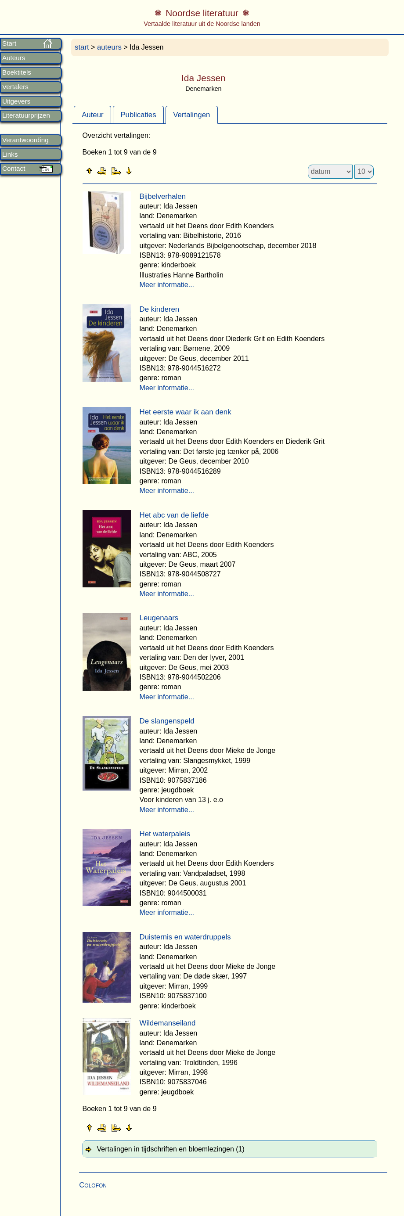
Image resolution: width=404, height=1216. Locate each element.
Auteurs (13, 57)
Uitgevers (16, 101)
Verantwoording (25, 140)
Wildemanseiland (168, 1023)
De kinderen (160, 309)
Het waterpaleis (165, 834)
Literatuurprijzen (26, 115)
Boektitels (16, 72)
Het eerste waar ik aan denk (185, 412)
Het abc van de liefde (174, 515)
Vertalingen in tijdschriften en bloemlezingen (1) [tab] (171, 1149)
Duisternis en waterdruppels (185, 937)
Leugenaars (159, 618)
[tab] (92, 114)
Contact (13, 168)
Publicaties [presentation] (138, 115)
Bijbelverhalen (163, 196)
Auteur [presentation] (92, 115)
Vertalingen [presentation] (191, 115)
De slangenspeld (167, 721)
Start (9, 43)
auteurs (109, 47)
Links (10, 154)
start (82, 47)
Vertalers (15, 86)
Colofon (93, 1185)
